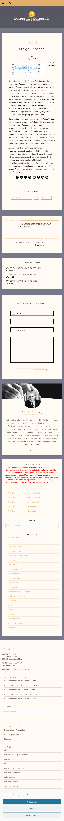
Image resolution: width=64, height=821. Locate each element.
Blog (6, 750)
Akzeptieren (32, 802)
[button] (17, 177)
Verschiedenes (14, 619)
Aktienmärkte (13, 538)
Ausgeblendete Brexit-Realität (35, 224)
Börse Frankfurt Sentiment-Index (21, 198)
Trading (11, 614)
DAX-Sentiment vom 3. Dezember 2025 (23, 502)
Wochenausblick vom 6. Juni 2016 (28, 242)
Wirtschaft (12, 628)
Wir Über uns (9, 759)
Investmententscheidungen (19, 592)
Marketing (12, 601)
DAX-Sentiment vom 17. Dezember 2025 (24, 493)
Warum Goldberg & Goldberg (16, 754)
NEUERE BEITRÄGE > (52, 238)
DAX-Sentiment (46, 198)
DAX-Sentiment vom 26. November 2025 (24, 506)
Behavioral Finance (12, 772)
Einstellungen (32, 815)
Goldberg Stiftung (11, 734)
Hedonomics (13, 587)
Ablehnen (32, 808)
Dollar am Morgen (15, 574)
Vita (5, 763)
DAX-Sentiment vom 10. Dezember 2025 (24, 497)
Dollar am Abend (15, 569)
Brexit (36, 198)
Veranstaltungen (11, 786)
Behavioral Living (15, 551)
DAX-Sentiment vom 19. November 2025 (24, 511)
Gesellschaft (13, 583)
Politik (10, 610)
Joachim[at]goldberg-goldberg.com (16, 669)
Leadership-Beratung (16, 596)
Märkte (32, 42)
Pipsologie (8, 739)
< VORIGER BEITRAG (11, 220)
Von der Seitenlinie (15, 623)
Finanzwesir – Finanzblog (14, 730)
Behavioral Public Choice (18, 556)
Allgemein (12, 542)
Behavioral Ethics (15, 547)
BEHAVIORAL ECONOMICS (14, 768)
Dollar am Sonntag (15, 578)
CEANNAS (12, 560)
